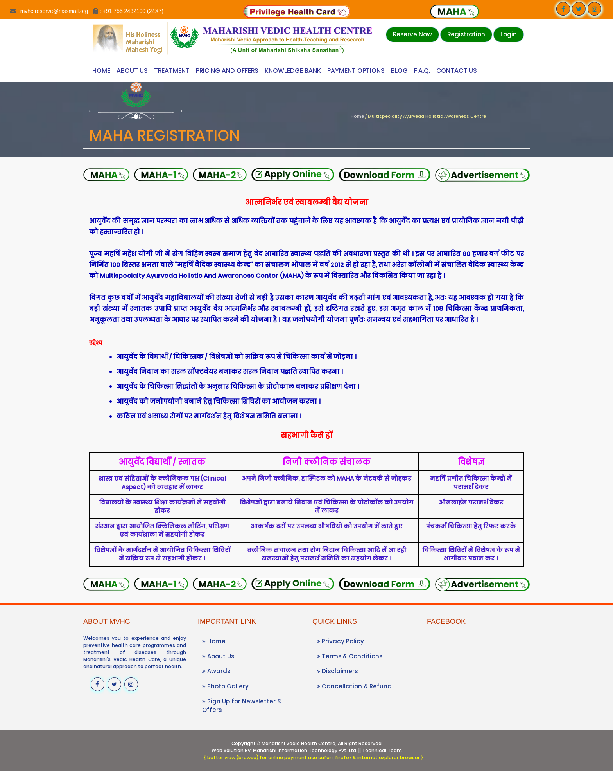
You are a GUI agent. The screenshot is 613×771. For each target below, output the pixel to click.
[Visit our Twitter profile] (579, 9)
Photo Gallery (225, 686)
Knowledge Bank (293, 70)
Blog (399, 70)
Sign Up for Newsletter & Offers (241, 705)
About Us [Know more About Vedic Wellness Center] (132, 70)
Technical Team (382, 750)
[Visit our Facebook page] (563, 9)
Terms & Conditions (349, 656)
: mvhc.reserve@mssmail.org (52, 11)
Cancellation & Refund (354, 686)
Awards (216, 671)
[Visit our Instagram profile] (594, 9)
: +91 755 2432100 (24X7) (131, 11)
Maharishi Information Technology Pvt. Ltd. (305, 750)
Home (101, 70)
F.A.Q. (422, 70)
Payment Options (356, 70)
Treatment (172, 70)
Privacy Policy (340, 641)
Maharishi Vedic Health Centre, (299, 743)
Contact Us (456, 70)
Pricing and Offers (227, 70)
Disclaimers (337, 671)
